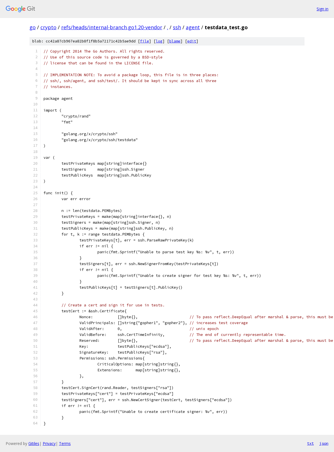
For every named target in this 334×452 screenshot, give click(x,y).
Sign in (322, 9)
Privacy (49, 443)
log (159, 41)
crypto (48, 27)
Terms (65, 443)
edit (191, 41)
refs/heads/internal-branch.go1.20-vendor (111, 27)
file (144, 41)
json (323, 443)
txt (310, 443)
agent (193, 27)
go (32, 27)
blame (174, 41)
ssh (177, 27)
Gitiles (33, 443)
